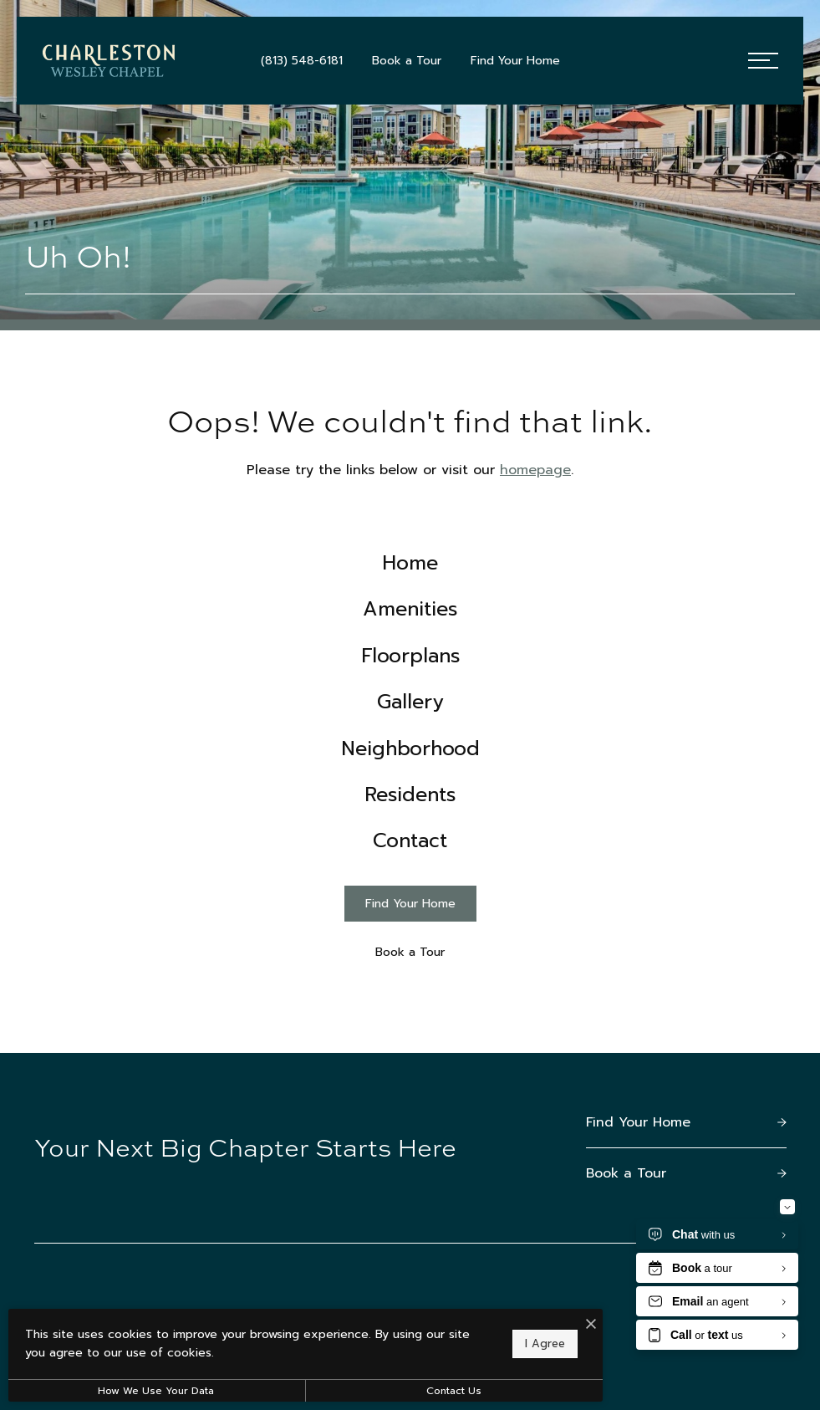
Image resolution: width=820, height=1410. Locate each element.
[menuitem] (410, 564)
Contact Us (446, 1390)
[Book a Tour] (410, 961)
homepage (535, 470)
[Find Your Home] (410, 913)
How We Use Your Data (153, 1390)
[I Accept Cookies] (582, 1325)
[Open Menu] (763, 61)
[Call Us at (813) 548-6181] (302, 60)
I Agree (536, 1343)
